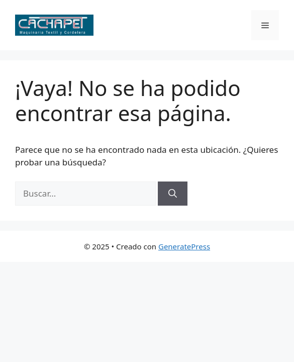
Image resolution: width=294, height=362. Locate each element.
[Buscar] (172, 194)
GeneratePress (184, 246)
